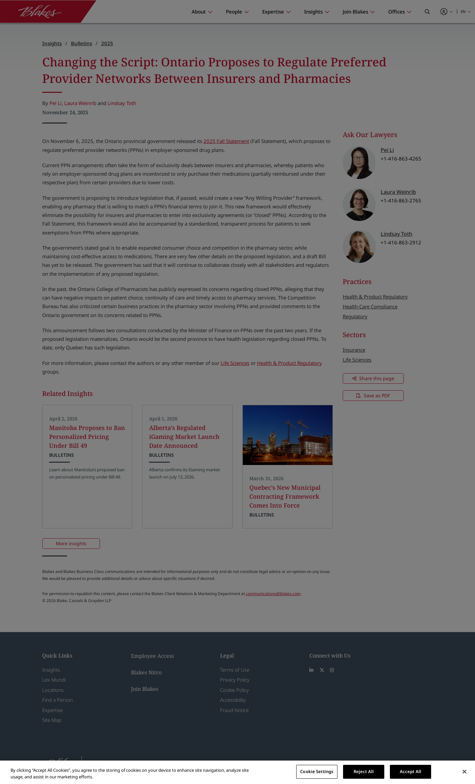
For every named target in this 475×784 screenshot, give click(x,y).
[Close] (464, 771)
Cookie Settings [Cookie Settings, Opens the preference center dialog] (316, 771)
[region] (237, 772)
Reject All (364, 771)
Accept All (410, 771)
